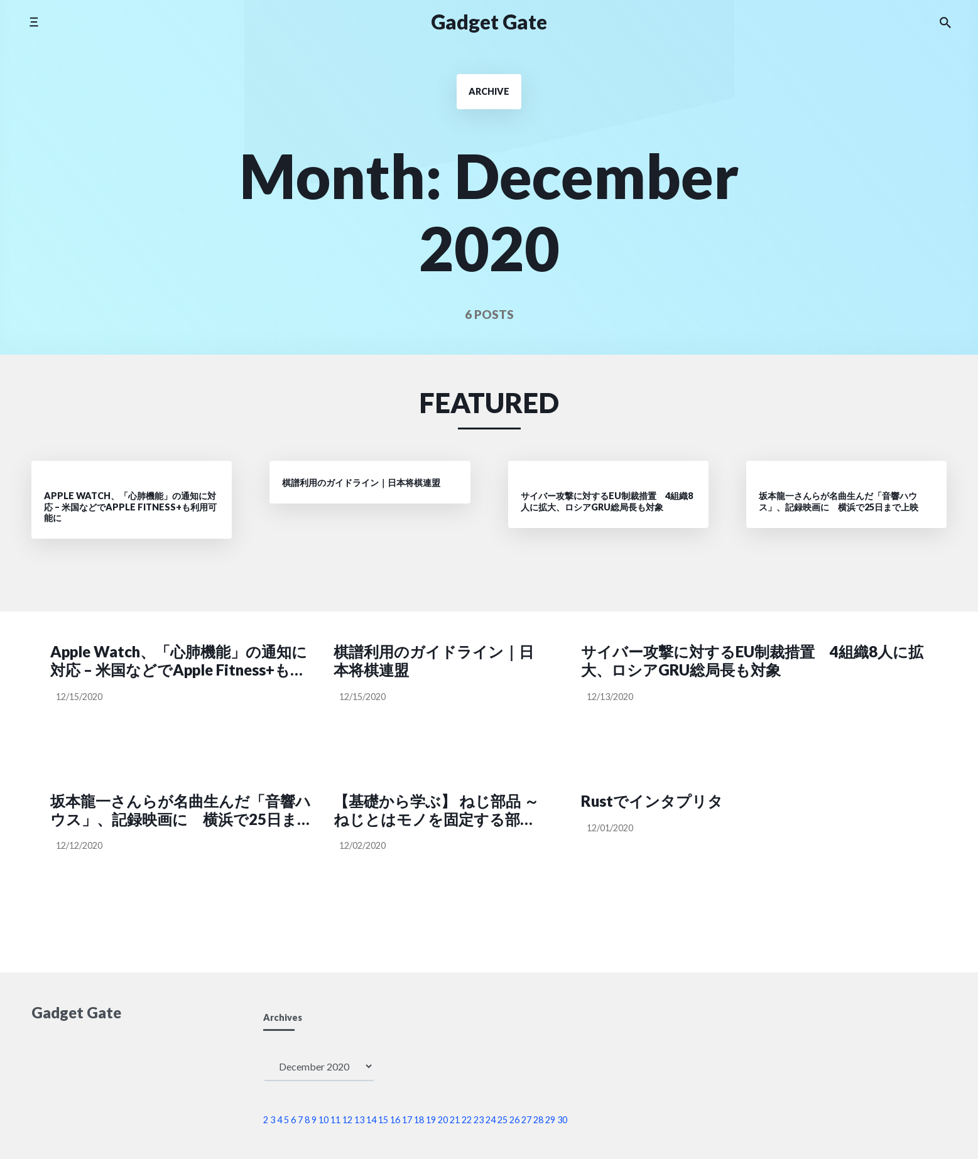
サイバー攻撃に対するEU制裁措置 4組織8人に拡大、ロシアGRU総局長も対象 (752, 661)
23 (479, 1119)
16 (395, 1119)
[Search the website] (945, 22)
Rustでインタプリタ (652, 801)
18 (419, 1119)
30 (562, 1119)
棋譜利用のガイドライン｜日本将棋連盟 (434, 661)
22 (467, 1119)
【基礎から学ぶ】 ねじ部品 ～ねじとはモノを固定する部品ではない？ (436, 810)
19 (431, 1119)
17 (407, 1119)
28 (538, 1119)
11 (335, 1119)
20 (443, 1119)
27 (526, 1119)
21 (455, 1119)
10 (323, 1119)
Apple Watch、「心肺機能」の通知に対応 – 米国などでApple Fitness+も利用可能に (178, 661)
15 (383, 1119)
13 (359, 1119)
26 (514, 1119)
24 (491, 1119)
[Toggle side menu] (33, 22)
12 (347, 1119)
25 (502, 1119)
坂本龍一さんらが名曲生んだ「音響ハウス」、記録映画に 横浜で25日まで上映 (181, 810)
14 (371, 1119)
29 (550, 1119)
